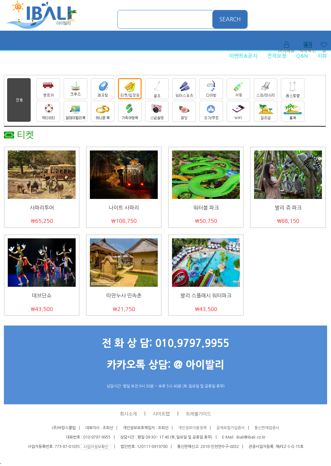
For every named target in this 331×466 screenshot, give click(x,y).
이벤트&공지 (243, 56)
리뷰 (322, 56)
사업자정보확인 (95, 447)
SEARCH (230, 19)
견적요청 (276, 56)
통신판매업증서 (266, 428)
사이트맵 (161, 414)
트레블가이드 (198, 414)
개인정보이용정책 (192, 428)
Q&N (302, 56)
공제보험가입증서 (230, 428)
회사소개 (128, 414)
